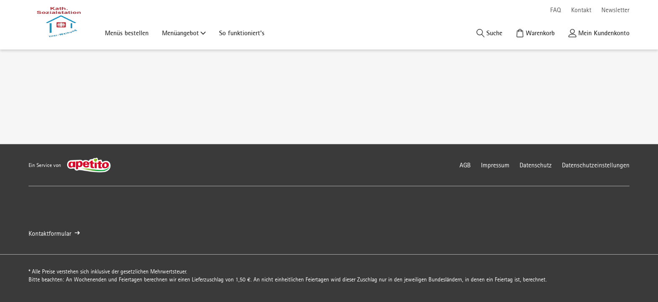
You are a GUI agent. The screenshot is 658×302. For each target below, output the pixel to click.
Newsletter (615, 10)
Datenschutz (536, 165)
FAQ (555, 10)
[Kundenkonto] (598, 32)
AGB (465, 165)
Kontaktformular (54, 233)
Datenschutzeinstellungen (595, 165)
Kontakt (581, 10)
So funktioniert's (241, 33)
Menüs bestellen (127, 33)
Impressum (495, 165)
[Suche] (489, 32)
